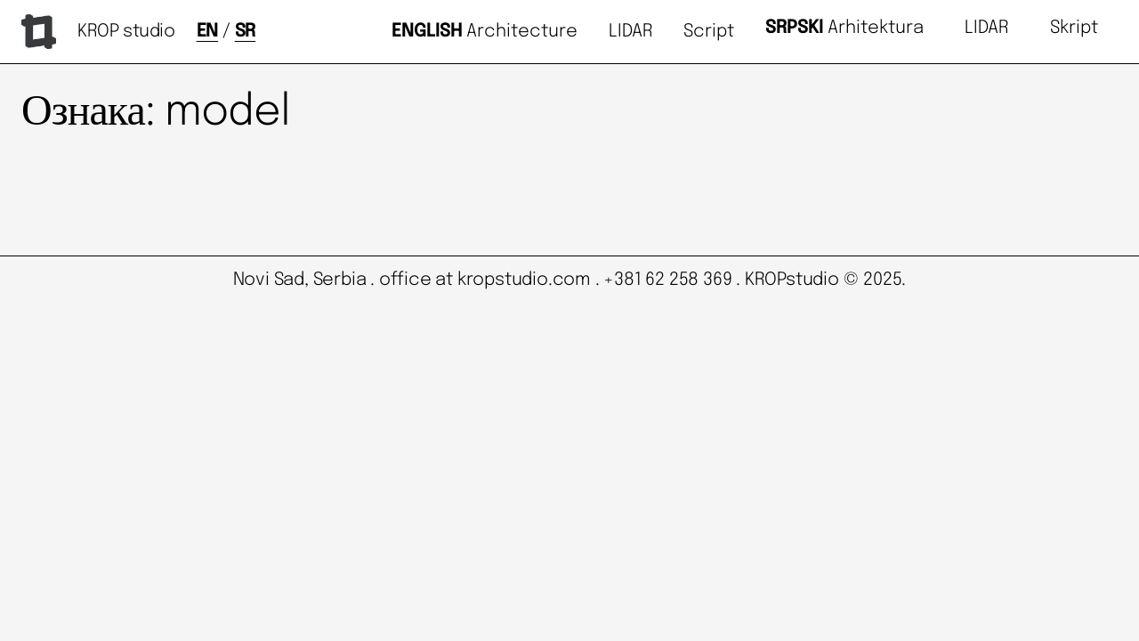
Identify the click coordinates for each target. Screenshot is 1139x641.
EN (208, 31)
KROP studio (126, 31)
